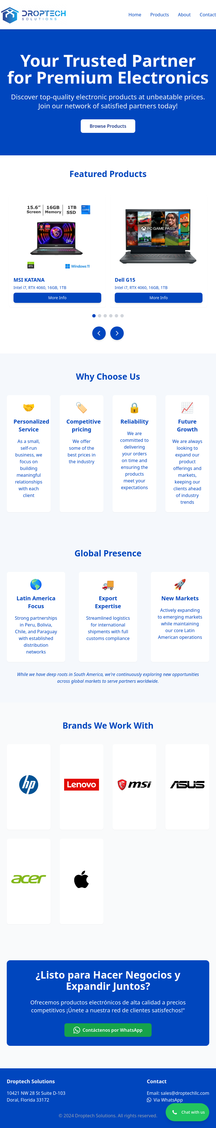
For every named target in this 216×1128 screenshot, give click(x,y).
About (184, 15)
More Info (57, 297)
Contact (208, 15)
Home (135, 15)
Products (159, 15)
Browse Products (108, 126)
